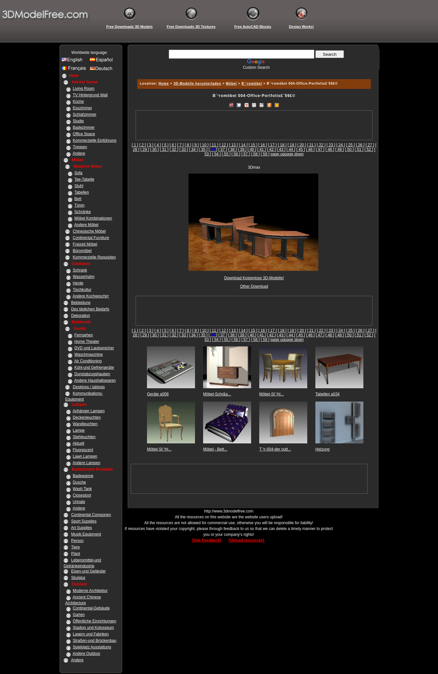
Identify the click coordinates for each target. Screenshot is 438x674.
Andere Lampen (86, 463)
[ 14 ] (243, 145)
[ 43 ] (281, 149)
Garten (79, 614)
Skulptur (78, 577)
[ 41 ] (261, 149)
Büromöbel (82, 250)
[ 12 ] (223, 145)
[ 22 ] (321, 145)
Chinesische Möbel (89, 231)
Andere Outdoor (86, 653)
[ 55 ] (226, 154)
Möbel (231, 83)
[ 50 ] (349, 149)
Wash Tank (82, 489)
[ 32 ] (174, 149)
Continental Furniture (91, 237)
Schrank (80, 270)
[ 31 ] (164, 149)
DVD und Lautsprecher (94, 348)
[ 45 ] (300, 149)
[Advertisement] (253, 72)
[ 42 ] (271, 149)
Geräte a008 (158, 394)
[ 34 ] (193, 149)
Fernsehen (83, 335)
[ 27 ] (370, 145)
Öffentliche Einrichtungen (94, 621)
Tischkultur (82, 289)
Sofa (78, 173)
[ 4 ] (157, 145)
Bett (77, 199)
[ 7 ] (180, 145)
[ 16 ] (262, 145)
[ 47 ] (320, 149)
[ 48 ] (329, 149)
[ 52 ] (368, 149)
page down (294, 154)
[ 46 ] (310, 149)
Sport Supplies (83, 521)
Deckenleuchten (87, 417)
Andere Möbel (86, 225)
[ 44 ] (290, 149)
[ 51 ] (359, 149)
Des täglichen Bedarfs (90, 309)
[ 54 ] (216, 154)
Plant (75, 553)
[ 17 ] (272, 145)
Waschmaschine (88, 354)
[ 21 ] (311, 145)
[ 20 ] (301, 145)
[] (213, 149)
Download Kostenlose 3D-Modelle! (254, 278)
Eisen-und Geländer (88, 571)
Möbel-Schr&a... (217, 394)
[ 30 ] (154, 149)
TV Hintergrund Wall (90, 95)
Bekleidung (80, 302)
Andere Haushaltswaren (95, 380)
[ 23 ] (331, 145)
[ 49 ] (339, 149)
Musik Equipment (86, 534)
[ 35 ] (203, 149)
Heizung (322, 449)
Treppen (80, 147)
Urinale (79, 501)
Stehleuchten (84, 437)
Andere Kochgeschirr (91, 296)
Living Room (83, 88)
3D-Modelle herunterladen (197, 83)
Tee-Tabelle (84, 179)
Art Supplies (81, 527)
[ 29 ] (144, 149)
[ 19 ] (291, 145)
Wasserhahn (83, 276)
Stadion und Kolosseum (93, 627)
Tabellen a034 (327, 394)
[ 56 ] (236, 154)
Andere (79, 153)
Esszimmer (82, 108)
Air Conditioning (88, 361)
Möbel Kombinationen (93, 218)
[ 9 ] (195, 145)
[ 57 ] (245, 154)
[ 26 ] (360, 145)
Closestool (82, 495)
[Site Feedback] (206, 540)
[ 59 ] (265, 154)
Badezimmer (83, 127)
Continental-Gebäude (91, 608)
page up (278, 154)
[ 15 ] (253, 145)
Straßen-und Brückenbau (94, 640)
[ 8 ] (188, 145)
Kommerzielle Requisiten (94, 257)
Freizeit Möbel (85, 244)
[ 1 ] (135, 145)
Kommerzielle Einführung (94, 140)
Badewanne (83, 476)
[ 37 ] (222, 149)
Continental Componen (91, 514)
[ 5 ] (165, 145)
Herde (78, 283)
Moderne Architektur (90, 590)
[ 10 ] (204, 145)
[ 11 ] (214, 145)
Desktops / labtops (89, 387)
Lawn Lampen (85, 456)
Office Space (84, 134)
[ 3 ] (150, 145)
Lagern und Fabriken (91, 634)
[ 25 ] (350, 145)
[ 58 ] (255, 154)
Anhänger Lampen (89, 411)
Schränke (82, 212)
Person (77, 540)
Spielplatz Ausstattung (92, 647)
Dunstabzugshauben (92, 374)
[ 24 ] (340, 145)
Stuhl (78, 186)
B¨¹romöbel (252, 83)
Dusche (79, 482)
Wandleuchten (85, 424)
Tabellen (81, 192)
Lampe (79, 430)
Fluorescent (83, 450)
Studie (78, 121)
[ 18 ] (282, 145)
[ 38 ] (232, 149)
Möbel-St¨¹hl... (271, 394)
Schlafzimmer (84, 114)
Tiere (75, 547)
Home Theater (86, 341)
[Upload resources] (247, 540)
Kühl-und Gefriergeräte (94, 367)
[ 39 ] (242, 149)
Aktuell (78, 443)
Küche (78, 101)
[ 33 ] (183, 149)
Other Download (254, 286)
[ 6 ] (173, 145)
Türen (79, 205)
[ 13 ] (233, 145)
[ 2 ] (142, 145)
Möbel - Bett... (215, 449)
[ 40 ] (252, 149)
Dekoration (80, 315)
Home (164, 83)
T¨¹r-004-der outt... (275, 449)
